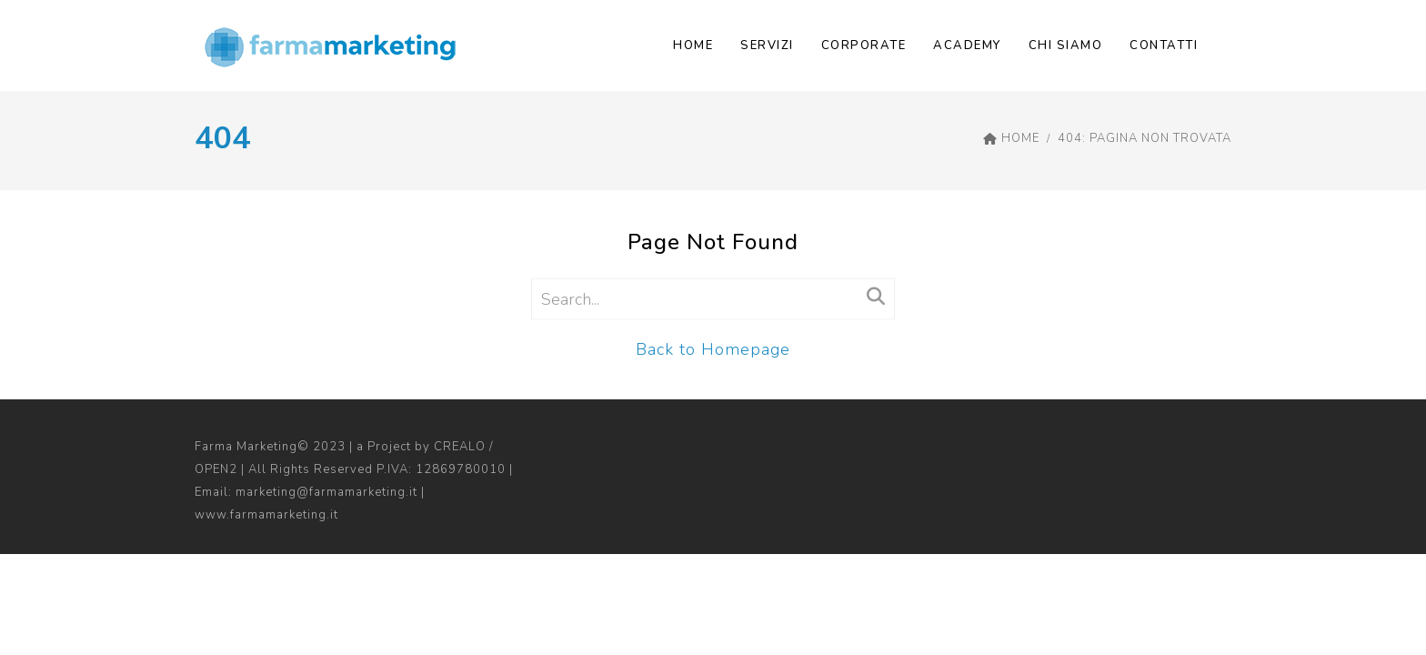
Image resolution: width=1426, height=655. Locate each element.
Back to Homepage (713, 349)
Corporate (864, 45)
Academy (967, 45)
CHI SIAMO (1066, 45)
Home (693, 45)
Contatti (1164, 45)
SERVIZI (767, 45)
